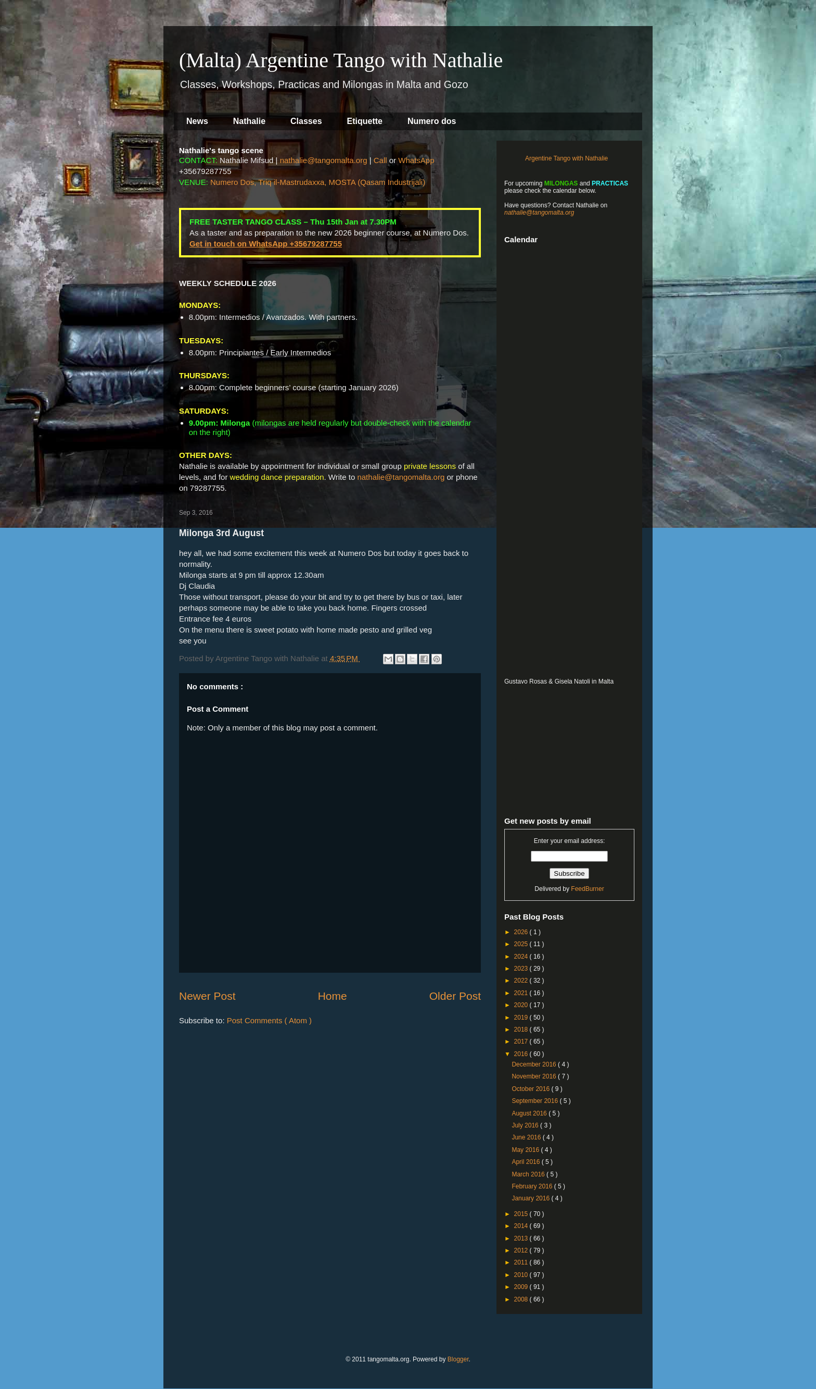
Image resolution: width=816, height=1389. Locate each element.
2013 (522, 1238)
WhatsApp (416, 160)
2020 (522, 1005)
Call (380, 160)
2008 (522, 1299)
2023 (522, 968)
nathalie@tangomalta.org (323, 160)
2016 (522, 1054)
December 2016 (535, 1064)
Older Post (455, 996)
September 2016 (535, 1101)
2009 (522, 1287)
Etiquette (364, 121)
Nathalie (249, 121)
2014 (522, 1226)
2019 (522, 1017)
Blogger (458, 1359)
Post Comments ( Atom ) (269, 1020)
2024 (522, 956)
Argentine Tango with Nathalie (566, 158)
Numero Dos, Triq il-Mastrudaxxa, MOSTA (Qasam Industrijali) (317, 182)
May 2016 (526, 1150)
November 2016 (535, 1076)
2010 (522, 1275)
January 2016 (531, 1198)
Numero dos (431, 121)
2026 (522, 932)
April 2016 (526, 1161)
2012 (522, 1250)
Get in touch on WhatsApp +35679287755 (265, 243)
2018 (522, 1029)
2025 (522, 944)
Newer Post (207, 996)
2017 (522, 1041)
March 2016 (529, 1174)
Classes (306, 121)
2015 (522, 1214)
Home (332, 996)
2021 (522, 993)
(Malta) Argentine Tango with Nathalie (341, 60)
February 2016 (533, 1186)
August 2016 (530, 1113)
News (197, 121)
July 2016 (526, 1125)
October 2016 (531, 1089)
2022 (522, 980)
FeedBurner (587, 888)
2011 (522, 1262)
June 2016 (527, 1137)
